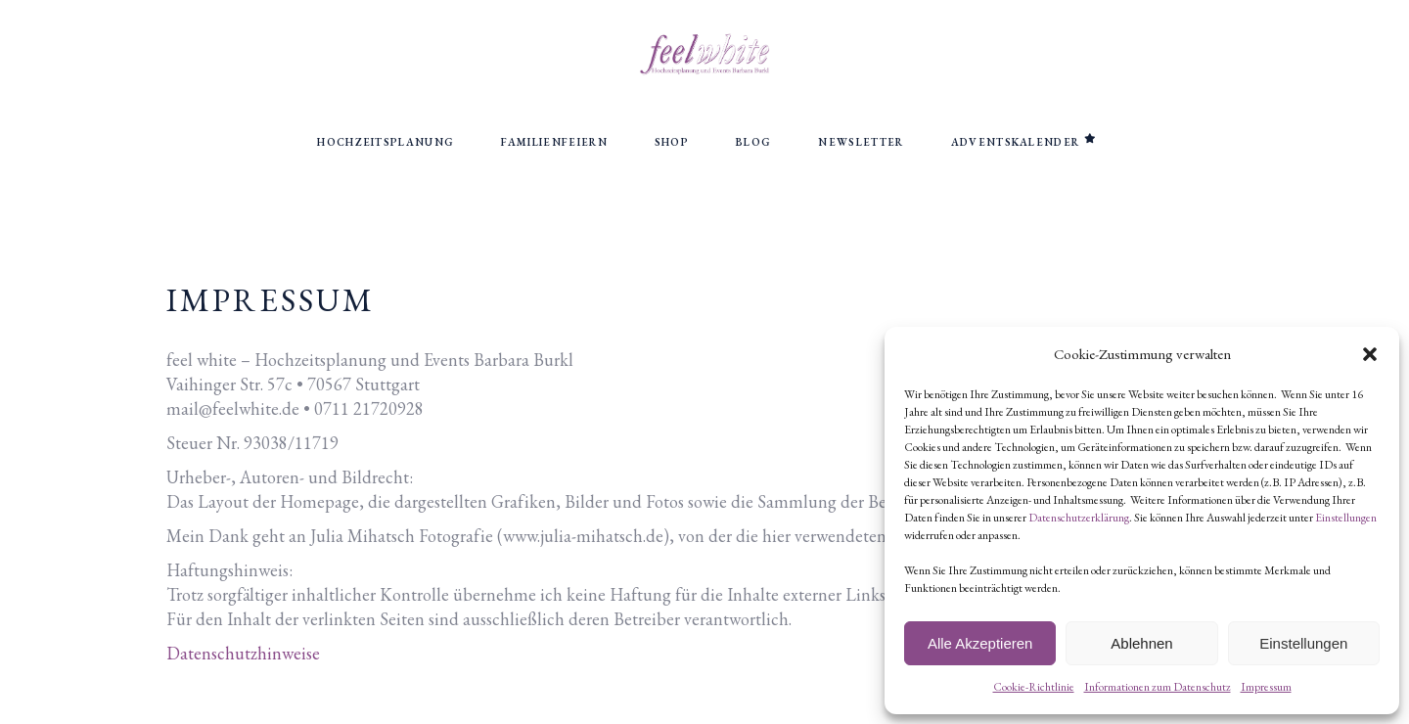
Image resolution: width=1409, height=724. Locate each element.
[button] (1370, 354)
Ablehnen (1141, 643)
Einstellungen (1346, 517)
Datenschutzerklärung (1078, 517)
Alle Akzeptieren (980, 643)
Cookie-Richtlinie (1033, 687)
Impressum (1266, 687)
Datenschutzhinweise (243, 653)
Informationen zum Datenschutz (1157, 687)
